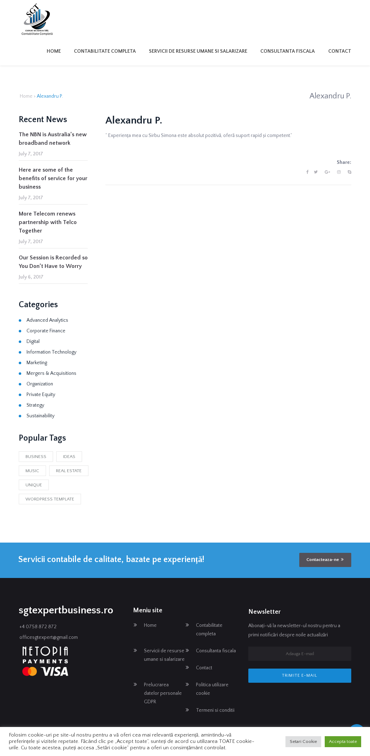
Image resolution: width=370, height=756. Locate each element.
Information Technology (51, 352)
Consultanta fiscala (287, 51)
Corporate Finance (46, 331)
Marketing (37, 363)
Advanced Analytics (47, 320)
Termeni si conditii (215, 710)
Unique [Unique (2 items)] (33, 484)
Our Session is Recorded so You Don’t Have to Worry (53, 261)
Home (54, 51)
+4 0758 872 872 (38, 627)
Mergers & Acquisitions (51, 373)
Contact (339, 51)
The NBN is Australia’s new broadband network (53, 138)
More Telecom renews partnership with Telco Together (48, 222)
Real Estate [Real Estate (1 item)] (69, 470)
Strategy (35, 405)
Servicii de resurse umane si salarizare (198, 51)
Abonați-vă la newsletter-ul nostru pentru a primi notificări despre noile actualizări (294, 630)
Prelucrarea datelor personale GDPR (163, 693)
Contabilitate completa (105, 51)
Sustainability (40, 416)
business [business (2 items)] (35, 456)
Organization (40, 384)
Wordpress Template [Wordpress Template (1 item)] (49, 499)
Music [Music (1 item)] (32, 470)
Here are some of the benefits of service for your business (53, 178)
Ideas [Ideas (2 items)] (69, 456)
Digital (33, 341)
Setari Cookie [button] (303, 741)
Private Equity (41, 394)
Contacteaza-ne (324, 559)
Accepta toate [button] (343, 741)
